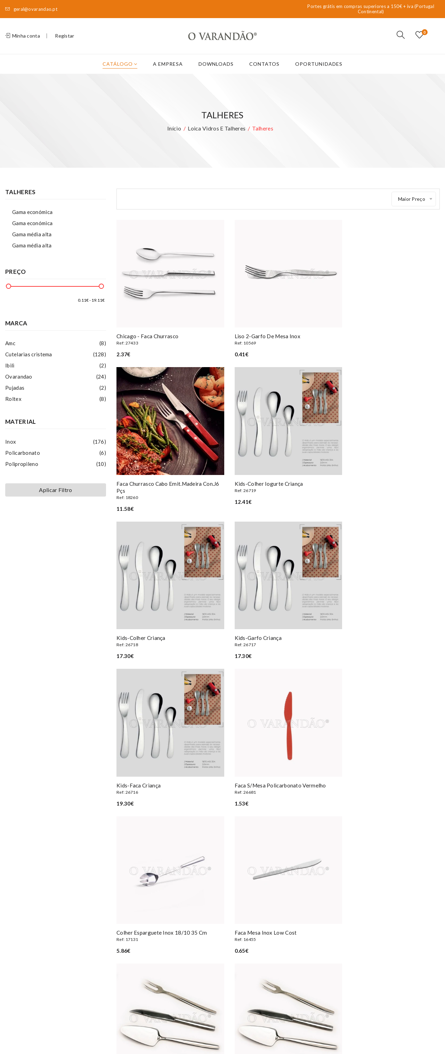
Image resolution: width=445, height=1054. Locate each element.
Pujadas (55, 396)
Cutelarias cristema (55, 362)
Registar (64, 40)
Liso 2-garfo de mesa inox (278, 342)
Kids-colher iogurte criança (166, 489)
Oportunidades (318, 73)
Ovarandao (55, 385)
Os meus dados (209, 905)
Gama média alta (32, 243)
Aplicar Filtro (55, 498)
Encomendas (205, 915)
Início (174, 137)
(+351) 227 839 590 (42, 897)
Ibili (55, 374)
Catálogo (120, 73)
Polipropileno (55, 472)
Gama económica (32, 220)
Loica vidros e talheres (216, 137)
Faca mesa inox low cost (166, 770)
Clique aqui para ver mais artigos (278, 808)
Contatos (264, 73)
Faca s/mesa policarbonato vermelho (278, 630)
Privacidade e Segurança (144, 936)
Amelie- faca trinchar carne (278, 770)
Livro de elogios (134, 957)
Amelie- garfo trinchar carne (389, 770)
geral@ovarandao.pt (31, 9)
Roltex (55, 407)
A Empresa (168, 73)
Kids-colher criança (278, 489)
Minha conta (22, 40)
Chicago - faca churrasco (166, 342)
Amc (55, 351)
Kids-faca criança (166, 630)
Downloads (216, 73)
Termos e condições (139, 925)
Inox (55, 450)
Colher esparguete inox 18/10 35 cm (389, 630)
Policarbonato (55, 461)
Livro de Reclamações (141, 946)
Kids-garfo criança (389, 489)
